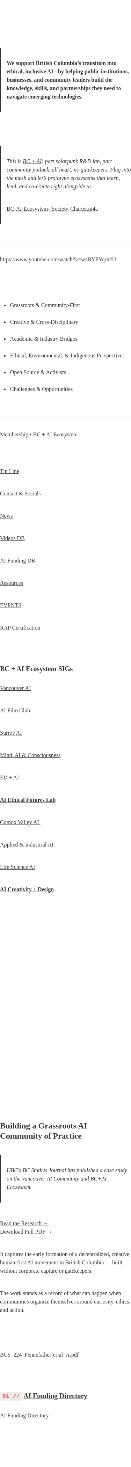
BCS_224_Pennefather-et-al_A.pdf (39, 1355)
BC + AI (32, 161)
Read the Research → (24, 1223)
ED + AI (9, 777)
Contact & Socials (20, 493)
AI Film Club (15, 710)
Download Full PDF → (26, 1232)
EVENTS (10, 605)
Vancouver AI (15, 688)
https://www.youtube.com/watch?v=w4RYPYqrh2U (58, 259)
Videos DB (12, 538)
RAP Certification (20, 628)
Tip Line (9, 471)
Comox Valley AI (20, 822)
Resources (11, 583)
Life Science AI (17, 867)
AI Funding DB (17, 561)
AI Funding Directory (55, 1396)
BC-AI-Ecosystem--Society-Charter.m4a (52, 209)
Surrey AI (11, 733)
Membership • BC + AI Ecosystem (39, 434)
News (6, 516)
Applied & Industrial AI (27, 845)
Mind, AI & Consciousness (30, 755)
